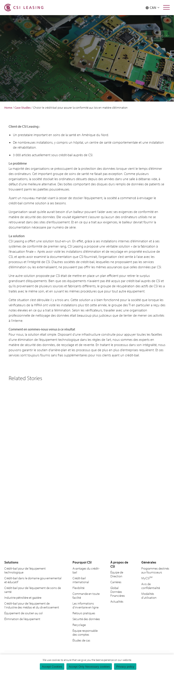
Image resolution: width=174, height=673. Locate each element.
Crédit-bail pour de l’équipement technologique (25, 570)
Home (8, 108)
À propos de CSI (118, 564)
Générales (148, 562)
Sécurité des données (86, 618)
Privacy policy (125, 666)
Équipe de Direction (116, 574)
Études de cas (81, 640)
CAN (152, 7)
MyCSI (147, 577)
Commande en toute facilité (86, 595)
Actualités (116, 601)
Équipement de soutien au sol (23, 613)
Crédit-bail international (80, 580)
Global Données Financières (117, 591)
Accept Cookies (52, 666)
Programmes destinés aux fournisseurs (155, 570)
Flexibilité (78, 587)
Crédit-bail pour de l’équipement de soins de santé (32, 589)
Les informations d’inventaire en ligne (85, 605)
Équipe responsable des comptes (85, 632)
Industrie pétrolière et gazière (22, 597)
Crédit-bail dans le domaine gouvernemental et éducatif (32, 580)
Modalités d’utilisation (148, 595)
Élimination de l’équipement (22, 618)
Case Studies (22, 108)
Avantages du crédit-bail (85, 570)
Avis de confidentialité (150, 585)
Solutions (11, 562)
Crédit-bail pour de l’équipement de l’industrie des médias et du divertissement (31, 605)
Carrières (115, 581)
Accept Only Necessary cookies (89, 666)
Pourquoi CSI (81, 562)
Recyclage (79, 624)
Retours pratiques (83, 613)
